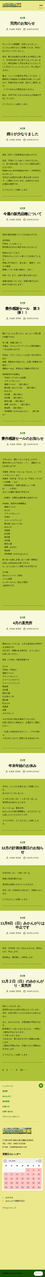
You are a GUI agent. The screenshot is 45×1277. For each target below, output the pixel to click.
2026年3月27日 (33, 629)
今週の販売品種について (22, 214)
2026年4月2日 (32, 444)
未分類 (22, 18)
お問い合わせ (7, 1111)
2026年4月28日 (33, 29)
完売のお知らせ (22, 23)
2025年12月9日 (33, 858)
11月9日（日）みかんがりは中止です (22, 925)
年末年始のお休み (22, 766)
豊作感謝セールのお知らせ (22, 438)
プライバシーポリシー (11, 1117)
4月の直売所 (22, 623)
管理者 (18, 29)
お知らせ (5, 1106)
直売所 (5, 1091)
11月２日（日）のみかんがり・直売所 (22, 983)
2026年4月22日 (33, 220)
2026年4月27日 (33, 140)
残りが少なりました (23, 134)
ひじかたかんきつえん (15, 1273)
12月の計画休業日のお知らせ (22, 850)
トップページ (7, 1086)
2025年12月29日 (32, 771)
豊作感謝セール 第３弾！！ (22, 311)
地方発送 (5, 1101)
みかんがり (6, 1096)
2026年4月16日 (33, 318)
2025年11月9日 (33, 933)
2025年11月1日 (33, 991)
